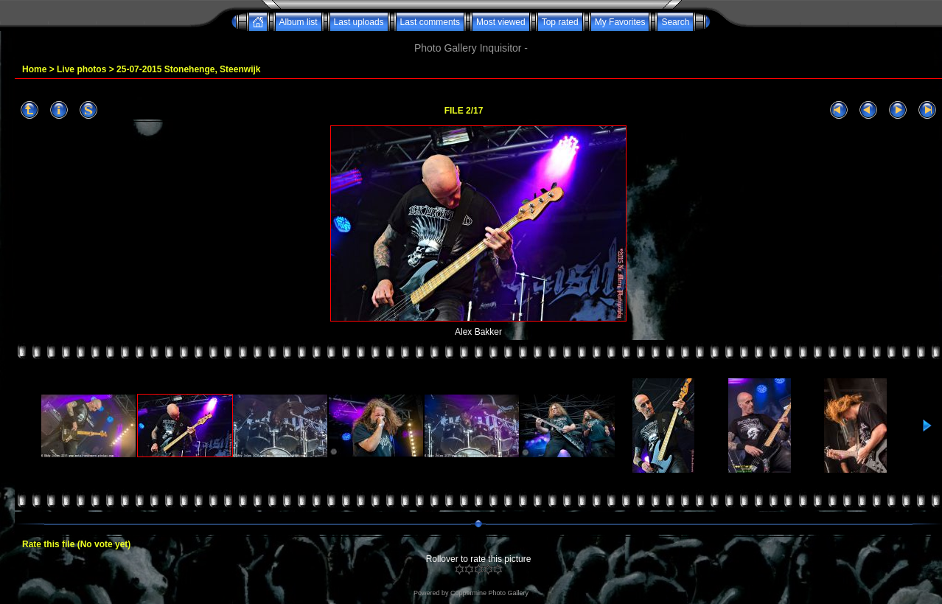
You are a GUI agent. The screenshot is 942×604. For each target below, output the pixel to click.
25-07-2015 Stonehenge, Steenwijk (188, 69)
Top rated (560, 22)
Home (34, 69)
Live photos (81, 69)
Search (675, 22)
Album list (298, 22)
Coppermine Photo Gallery (489, 593)
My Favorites (620, 22)
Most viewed (501, 22)
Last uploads (359, 22)
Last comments (430, 22)
